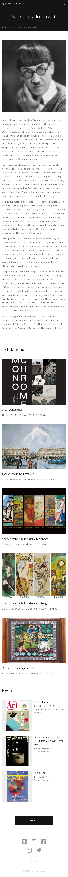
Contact (34, 820)
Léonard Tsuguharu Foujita (26, 27)
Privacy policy (34, 861)
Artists (10, 27)
